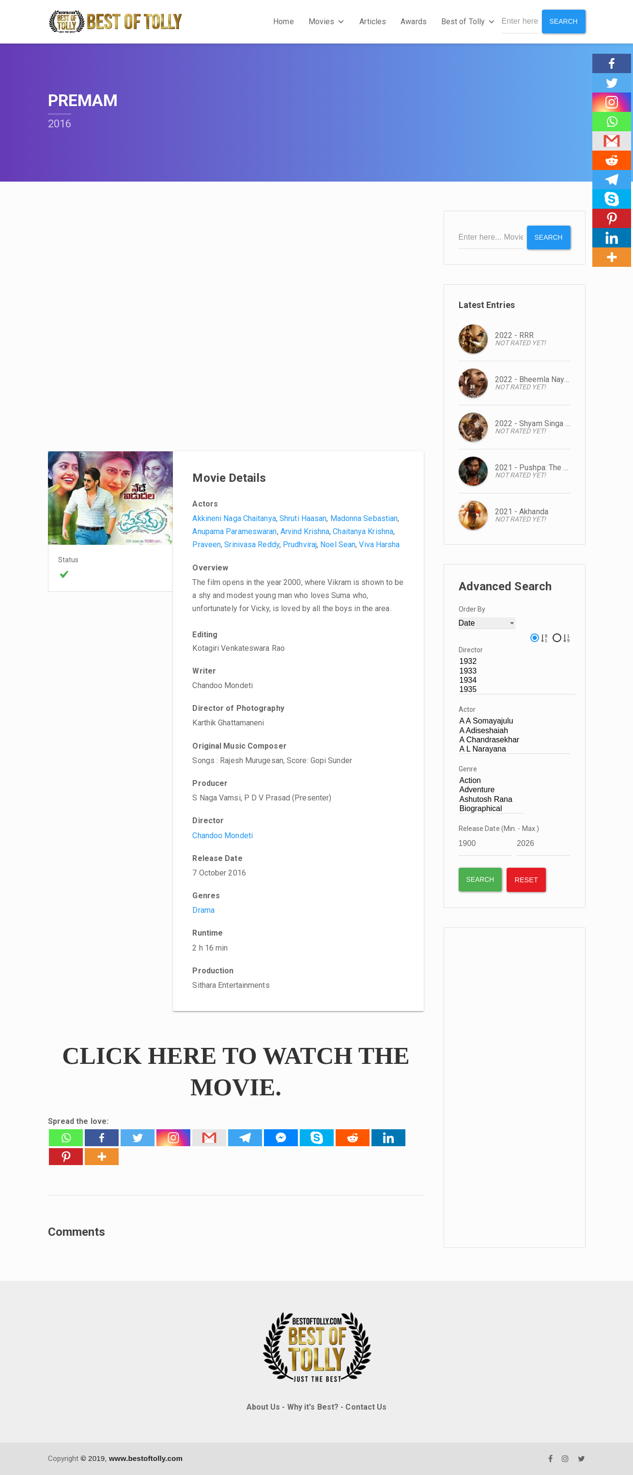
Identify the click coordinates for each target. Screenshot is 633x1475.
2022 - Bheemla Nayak (533, 379)
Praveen (206, 544)
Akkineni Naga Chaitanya (234, 518)
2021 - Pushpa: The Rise (537, 467)
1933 (517, 671)
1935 (517, 689)
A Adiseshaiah (515, 730)
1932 (517, 661)
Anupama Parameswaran (234, 531)
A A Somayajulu (515, 721)
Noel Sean (337, 544)
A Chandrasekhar (515, 739)
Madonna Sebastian (364, 518)
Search (563, 21)
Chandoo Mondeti (222, 835)
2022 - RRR (514, 334)
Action (492, 780)
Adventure (492, 790)
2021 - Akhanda (521, 511)
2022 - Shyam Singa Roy (537, 423)
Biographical (492, 808)
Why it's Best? (313, 1406)
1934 (517, 680)
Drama (203, 910)
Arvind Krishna (304, 531)
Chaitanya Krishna (363, 531)
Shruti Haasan (302, 518)
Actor (467, 709)
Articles (372, 21)
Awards (414, 21)
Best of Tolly (468, 21)
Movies (326, 21)
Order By (472, 608)
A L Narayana (515, 748)
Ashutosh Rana (492, 799)
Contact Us (365, 1406)
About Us (263, 1406)
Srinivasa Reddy (251, 544)
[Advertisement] (515, 1087)
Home (283, 21)
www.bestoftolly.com (146, 1458)
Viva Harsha (379, 544)
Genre (468, 769)
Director (471, 649)
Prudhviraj (300, 544)
